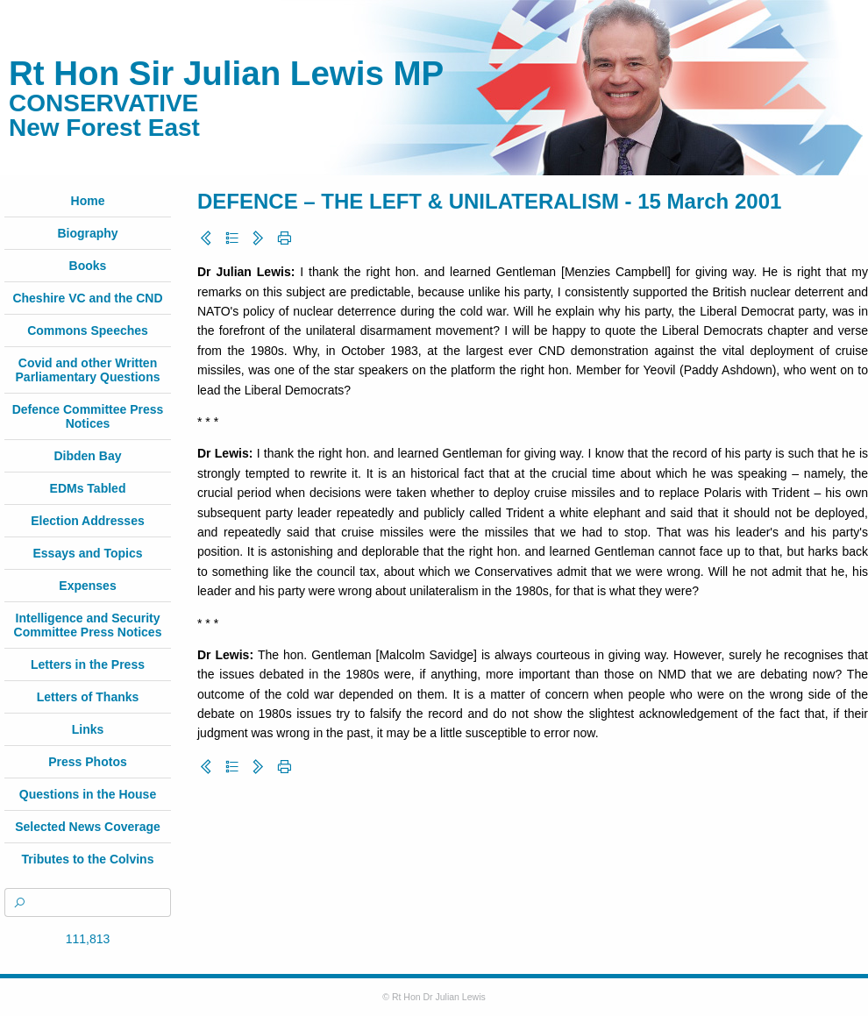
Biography (87, 233)
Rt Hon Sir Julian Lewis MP (226, 73)
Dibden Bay (87, 456)
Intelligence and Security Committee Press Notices (88, 625)
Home (88, 201)
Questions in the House (87, 794)
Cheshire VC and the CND (87, 298)
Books (88, 266)
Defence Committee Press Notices (88, 416)
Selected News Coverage (87, 827)
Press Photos (87, 762)
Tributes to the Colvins (88, 859)
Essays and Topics (87, 553)
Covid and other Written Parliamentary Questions (88, 370)
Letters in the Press (88, 664)
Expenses (87, 586)
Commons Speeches (87, 330)
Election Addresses (87, 521)
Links (88, 729)
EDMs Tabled (88, 488)
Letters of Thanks (88, 697)
